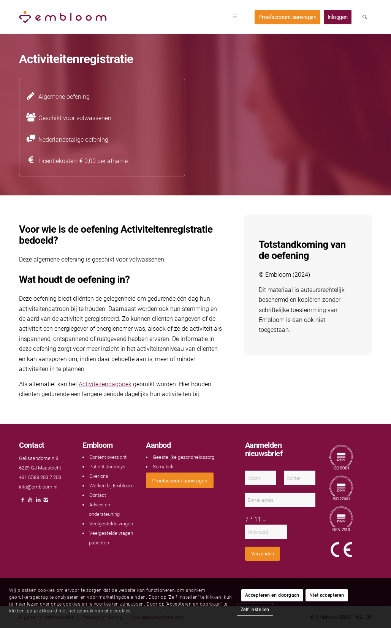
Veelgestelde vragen (111, 524)
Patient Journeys (107, 466)
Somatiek (163, 466)
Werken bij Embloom (111, 485)
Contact (97, 495)
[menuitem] (237, 17)
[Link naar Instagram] (45, 502)
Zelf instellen (255, 609)
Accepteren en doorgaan (272, 595)
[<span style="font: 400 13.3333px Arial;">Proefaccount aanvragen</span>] (179, 480)
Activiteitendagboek (105, 384)
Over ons (98, 476)
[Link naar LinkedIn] (38, 502)
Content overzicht (108, 457)
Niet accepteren (326, 595)
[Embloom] (62, 17)
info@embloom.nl (38, 487)
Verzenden (262, 554)
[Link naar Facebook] (23, 502)
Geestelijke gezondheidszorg (183, 457)
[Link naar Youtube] (30, 502)
